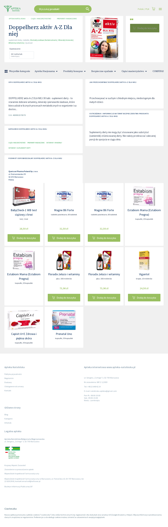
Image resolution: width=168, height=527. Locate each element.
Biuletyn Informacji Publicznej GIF (18, 486)
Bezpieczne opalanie (104, 71)
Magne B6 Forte (64, 210)
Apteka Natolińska (17, 19)
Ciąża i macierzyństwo (41, 19)
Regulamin (9, 378)
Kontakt (7, 390)
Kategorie (8, 418)
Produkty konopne (75, 71)
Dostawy (8, 382)
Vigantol (144, 274)
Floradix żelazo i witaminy (64, 274)
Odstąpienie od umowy (14, 386)
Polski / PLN (143, 9)
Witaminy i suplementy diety (20, 148)
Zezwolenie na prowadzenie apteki (19, 469)
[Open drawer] (160, 9)
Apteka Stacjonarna (47, 71)
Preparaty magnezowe (67, 19)
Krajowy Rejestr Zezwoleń (15, 465)
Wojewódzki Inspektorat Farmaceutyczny (21, 473)
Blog (6, 414)
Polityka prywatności (13, 374)
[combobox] (71, 9)
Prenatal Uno (64, 334)
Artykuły (7, 423)
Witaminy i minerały (54, 143)
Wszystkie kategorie (17, 71)
